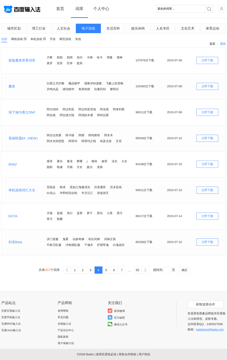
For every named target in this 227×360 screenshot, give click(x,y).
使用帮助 (63, 310)
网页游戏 (65, 39)
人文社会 (63, 28)
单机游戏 (36, 39)
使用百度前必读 (106, 354)
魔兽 (11, 86)
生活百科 (113, 28)
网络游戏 (17, 39)
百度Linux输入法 (11, 330)
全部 (4, 39)
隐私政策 (63, 336)
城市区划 (14, 28)
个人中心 (101, 8)
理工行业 (38, 28)
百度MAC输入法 (11, 323)
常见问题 (63, 317)
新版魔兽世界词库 (21, 60)
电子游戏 (88, 28)
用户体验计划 (66, 343)
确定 (184, 270)
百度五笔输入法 (10, 310)
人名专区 (163, 28)
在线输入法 (64, 323)
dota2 (12, 164)
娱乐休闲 (138, 28)
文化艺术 (187, 28)
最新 (212, 43)
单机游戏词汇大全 (21, 190)
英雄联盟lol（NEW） (24, 138)
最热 (223, 43)
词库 (79, 8)
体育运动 (212, 28)
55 (137, 270)
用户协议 (144, 354)
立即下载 (207, 60)
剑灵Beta (15, 242)
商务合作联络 (127, 354)
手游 (52, 39)
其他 (78, 39)
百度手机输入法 (10, 317)
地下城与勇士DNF (22, 112)
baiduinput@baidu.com (210, 329)
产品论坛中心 (66, 330)
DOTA (13, 216)
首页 (60, 8)
